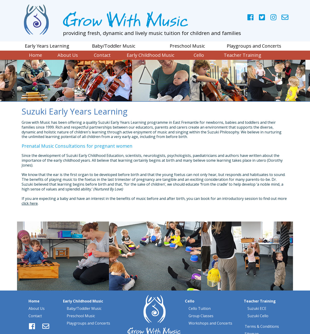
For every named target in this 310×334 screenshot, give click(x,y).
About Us (37, 299)
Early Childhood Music (83, 291)
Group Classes (201, 306)
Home (34, 291)
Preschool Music (81, 306)
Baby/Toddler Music (84, 299)
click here (30, 203)
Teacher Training (260, 291)
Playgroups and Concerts (88, 313)
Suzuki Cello (257, 306)
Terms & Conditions (262, 317)
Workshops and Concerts (210, 313)
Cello (189, 291)
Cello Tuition (200, 299)
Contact (35, 306)
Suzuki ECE (256, 299)
